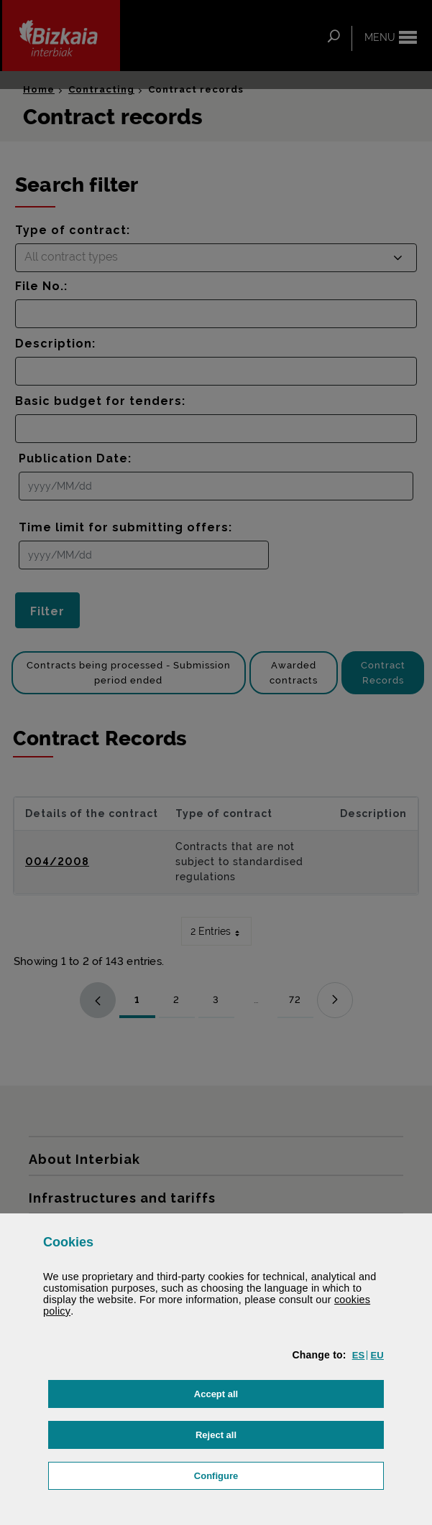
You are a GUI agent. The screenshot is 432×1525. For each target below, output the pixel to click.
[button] (358, 1355)
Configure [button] (287, 1474)
